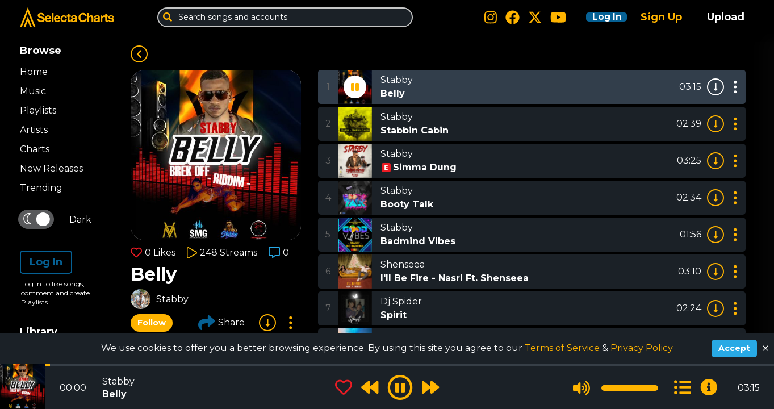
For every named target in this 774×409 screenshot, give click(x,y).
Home (34, 71)
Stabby (172, 299)
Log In (599, 17)
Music (33, 91)
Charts (34, 149)
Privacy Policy (641, 348)
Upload (725, 17)
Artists (34, 129)
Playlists (38, 110)
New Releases (51, 168)
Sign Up (661, 17)
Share (221, 322)
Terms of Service (563, 348)
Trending (41, 187)
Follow (151, 323)
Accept (734, 348)
